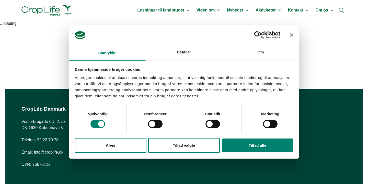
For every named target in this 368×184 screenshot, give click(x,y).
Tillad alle (257, 145)
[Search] (341, 10)
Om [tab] (260, 52)
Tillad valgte (184, 145)
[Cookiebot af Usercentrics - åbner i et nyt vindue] (258, 35)
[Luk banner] (291, 35)
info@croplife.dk (48, 152)
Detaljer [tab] (184, 52)
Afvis (110, 145)
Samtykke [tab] (107, 53)
